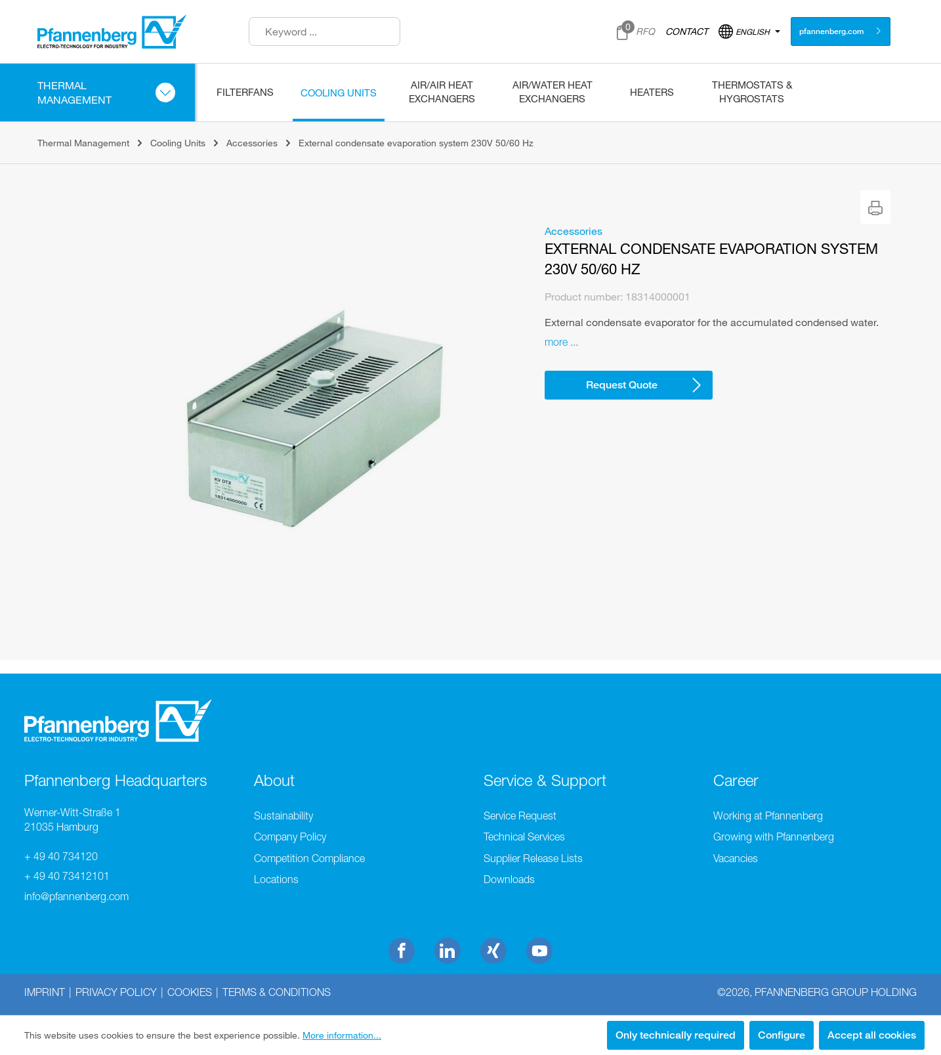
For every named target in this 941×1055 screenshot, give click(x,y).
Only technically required (676, 1035)
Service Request (520, 815)
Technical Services (524, 836)
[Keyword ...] (324, 31)
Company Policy (290, 836)
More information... (342, 1035)
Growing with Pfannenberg (773, 836)
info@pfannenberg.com (76, 896)
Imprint (44, 992)
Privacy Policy (116, 992)
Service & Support (545, 780)
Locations (276, 879)
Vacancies (735, 858)
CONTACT (686, 31)
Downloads (509, 879)
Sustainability (283, 815)
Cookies (189, 992)
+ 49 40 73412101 (67, 876)
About (274, 780)
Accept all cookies (871, 1035)
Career (736, 780)
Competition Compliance (309, 858)
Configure (781, 1035)
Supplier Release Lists (533, 858)
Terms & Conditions (276, 992)
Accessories (573, 231)
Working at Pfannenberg (768, 815)
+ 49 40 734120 (61, 856)
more (556, 342)
